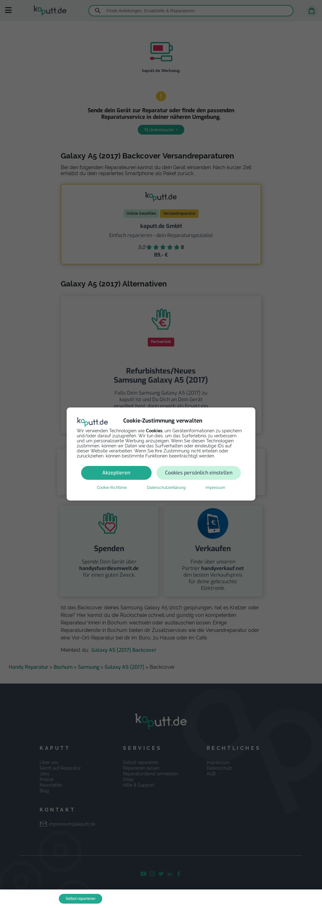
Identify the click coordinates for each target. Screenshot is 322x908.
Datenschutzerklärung (166, 487)
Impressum (215, 487)
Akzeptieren (116, 472)
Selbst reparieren (80, 898)
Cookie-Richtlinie (112, 487)
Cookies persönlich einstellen (198, 472)
